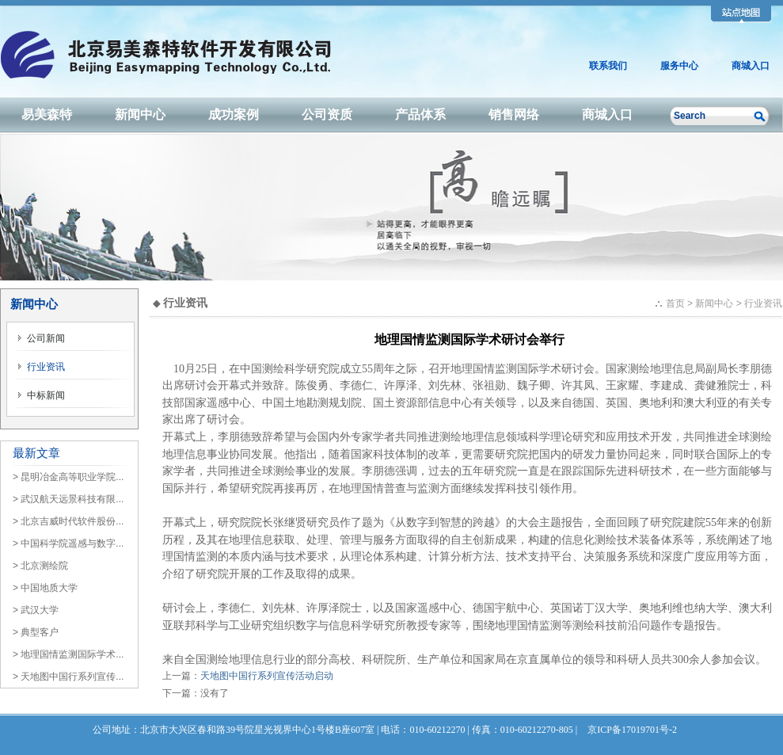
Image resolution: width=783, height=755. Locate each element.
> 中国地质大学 (45, 587)
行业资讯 (41, 366)
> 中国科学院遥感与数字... (68, 543)
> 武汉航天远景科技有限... (68, 499)
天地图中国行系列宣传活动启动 (266, 675)
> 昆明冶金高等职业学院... (68, 476)
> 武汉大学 (36, 610)
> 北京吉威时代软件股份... (68, 521)
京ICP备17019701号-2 (632, 729)
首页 (675, 303)
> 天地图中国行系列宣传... (68, 676)
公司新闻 (41, 338)
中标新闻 (41, 395)
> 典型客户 (36, 632)
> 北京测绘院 (40, 565)
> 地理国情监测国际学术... (68, 654)
